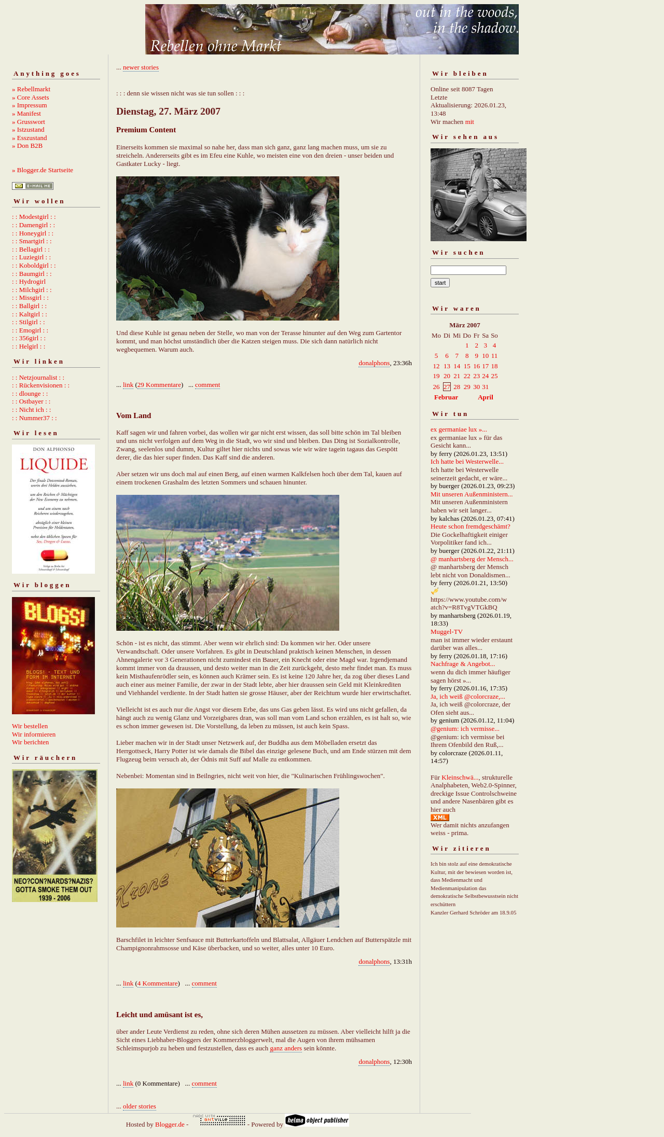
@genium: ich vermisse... (465, 728)
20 (447, 376)
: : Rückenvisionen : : (41, 385)
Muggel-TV (447, 631)
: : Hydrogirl (29, 281)
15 (467, 366)
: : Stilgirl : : (28, 322)
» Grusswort (28, 122)
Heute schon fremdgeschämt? (470, 526)
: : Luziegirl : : (31, 257)
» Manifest (26, 113)
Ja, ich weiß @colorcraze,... (468, 696)
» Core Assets (30, 97)
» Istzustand (28, 129)
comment (207, 385)
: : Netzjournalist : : (38, 377)
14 (456, 366)
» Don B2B (27, 145)
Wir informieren (34, 734)
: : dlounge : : (30, 393)
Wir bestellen (30, 726)
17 (485, 366)
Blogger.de (170, 1124)
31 (485, 387)
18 (494, 366)
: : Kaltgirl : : (29, 314)
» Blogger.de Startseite (42, 170)
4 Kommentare (157, 983)
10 (485, 355)
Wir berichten (30, 742)
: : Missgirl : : (30, 297)
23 (476, 376)
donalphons (374, 363)
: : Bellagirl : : (31, 249)
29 (467, 387)
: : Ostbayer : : (31, 401)
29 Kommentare (159, 385)
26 (436, 387)
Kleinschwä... (459, 777)
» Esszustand (29, 138)
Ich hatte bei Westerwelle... (467, 461)
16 (476, 366)
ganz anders (286, 1048)
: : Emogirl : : (30, 330)
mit (469, 122)
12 (436, 366)
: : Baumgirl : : (32, 274)
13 (447, 366)
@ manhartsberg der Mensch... (472, 559)
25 (494, 376)
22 (467, 376)
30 (476, 387)
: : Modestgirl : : (34, 216)
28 (456, 387)
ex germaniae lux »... (459, 429)
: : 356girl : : (29, 338)
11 (494, 355)
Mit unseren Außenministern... (472, 494)
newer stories (141, 67)
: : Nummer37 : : (34, 418)
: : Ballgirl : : (29, 306)
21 (456, 376)
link (128, 385)
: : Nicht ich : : (31, 409)
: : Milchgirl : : (32, 290)
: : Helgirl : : (28, 346)
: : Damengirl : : (33, 225)
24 (485, 376)
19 (436, 376)
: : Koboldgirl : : (34, 265)
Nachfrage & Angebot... (463, 664)
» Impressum (29, 105)
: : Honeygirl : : (32, 233)
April (485, 397)
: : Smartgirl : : (32, 241)
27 (447, 387)
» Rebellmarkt (31, 89)
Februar (446, 397)
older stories (139, 1106)
